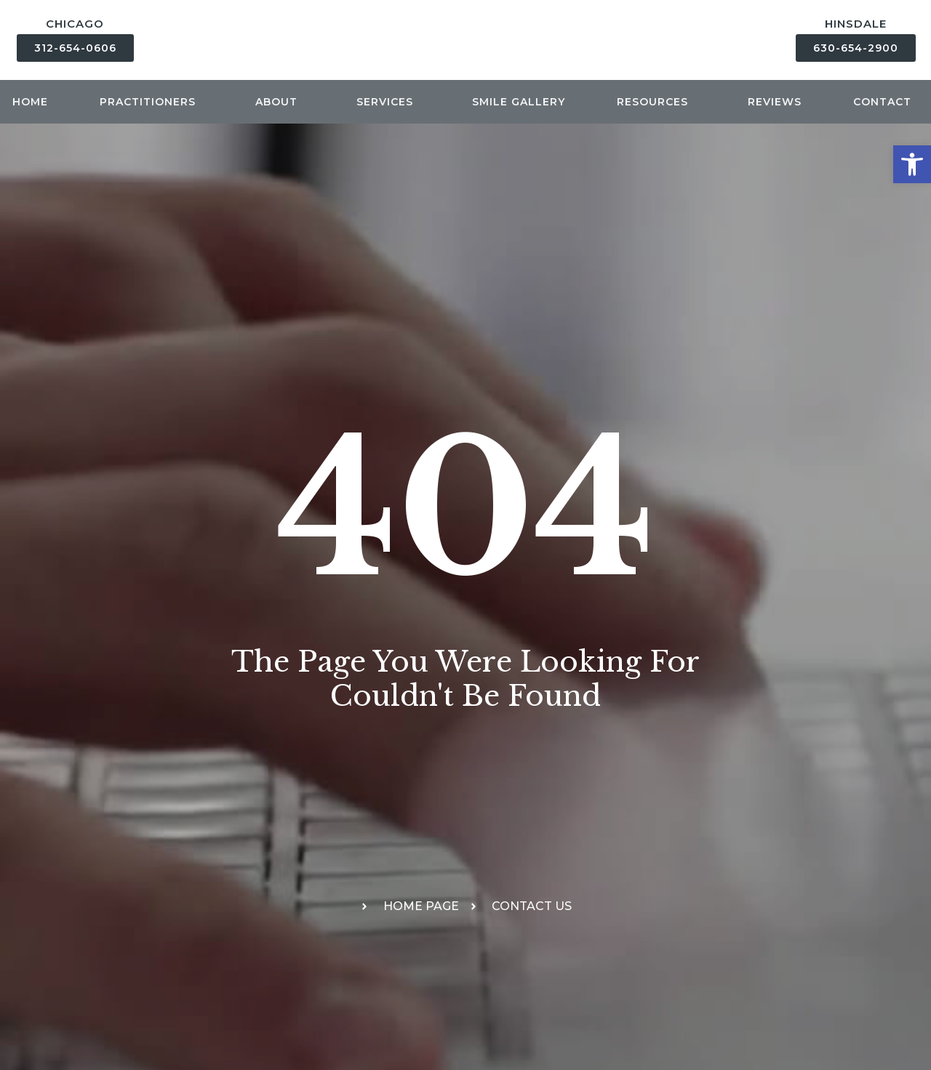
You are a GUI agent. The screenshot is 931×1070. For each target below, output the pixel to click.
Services (388, 101)
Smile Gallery (518, 101)
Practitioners (151, 101)
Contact (886, 101)
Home (30, 101)
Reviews (775, 101)
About (280, 101)
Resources (656, 101)
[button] (912, 164)
